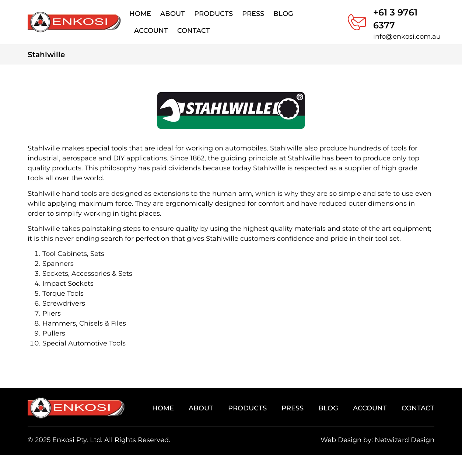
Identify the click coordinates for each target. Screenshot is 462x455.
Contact (193, 31)
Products (213, 14)
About (172, 14)
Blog (283, 14)
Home (140, 14)
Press (253, 14)
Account (151, 31)
